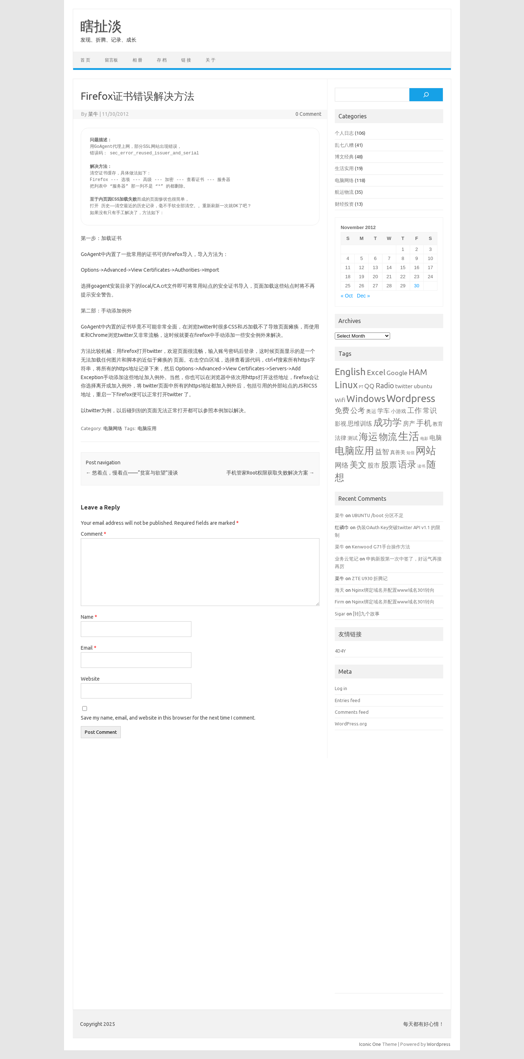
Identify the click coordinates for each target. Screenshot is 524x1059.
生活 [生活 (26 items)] (408, 436)
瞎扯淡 (101, 26)
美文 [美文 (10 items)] (358, 464)
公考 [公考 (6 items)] (357, 410)
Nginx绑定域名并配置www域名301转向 (393, 590)
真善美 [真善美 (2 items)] (397, 452)
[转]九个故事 (366, 613)
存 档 (162, 60)
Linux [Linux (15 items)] (346, 384)
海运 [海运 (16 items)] (368, 436)
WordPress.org (351, 723)
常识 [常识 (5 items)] (430, 410)
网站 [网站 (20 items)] (426, 450)
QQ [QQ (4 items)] (369, 385)
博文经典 (344, 156)
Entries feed (347, 700)
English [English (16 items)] (350, 371)
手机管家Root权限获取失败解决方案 (270, 473)
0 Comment (308, 114)
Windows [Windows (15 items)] (365, 398)
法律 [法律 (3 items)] (340, 437)
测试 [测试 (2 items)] (353, 438)
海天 (339, 590)
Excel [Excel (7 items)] (376, 372)
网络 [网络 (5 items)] (342, 465)
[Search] (426, 95)
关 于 (210, 60)
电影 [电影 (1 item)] (424, 438)
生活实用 (344, 168)
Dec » (363, 296)
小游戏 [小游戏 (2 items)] (398, 411)
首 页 (85, 60)
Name (89, 617)
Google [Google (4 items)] (397, 372)
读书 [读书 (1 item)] (421, 466)
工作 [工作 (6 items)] (414, 410)
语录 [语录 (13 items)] (407, 464)
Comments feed (352, 711)
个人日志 (344, 132)
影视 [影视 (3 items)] (340, 423)
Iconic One (370, 1044)
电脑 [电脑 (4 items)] (435, 437)
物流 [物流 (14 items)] (388, 437)
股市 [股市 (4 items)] (374, 465)
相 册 (137, 60)
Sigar (340, 613)
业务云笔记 (346, 558)
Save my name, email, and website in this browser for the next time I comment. (168, 718)
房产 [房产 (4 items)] (409, 423)
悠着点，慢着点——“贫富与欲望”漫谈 (132, 473)
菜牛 (93, 114)
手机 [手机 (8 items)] (424, 422)
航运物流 (344, 191)
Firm (339, 601)
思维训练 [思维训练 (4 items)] (360, 423)
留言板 (111, 60)
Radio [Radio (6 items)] (385, 386)
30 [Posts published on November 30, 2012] (416, 285)
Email (88, 648)
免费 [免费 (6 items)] (342, 410)
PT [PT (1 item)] (361, 387)
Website (90, 679)
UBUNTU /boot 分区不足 (378, 515)
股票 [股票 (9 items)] (389, 464)
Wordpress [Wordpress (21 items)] (410, 398)
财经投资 (344, 203)
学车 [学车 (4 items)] (383, 410)
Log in (341, 688)
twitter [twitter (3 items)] (404, 386)
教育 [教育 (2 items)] (438, 424)
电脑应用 (147, 428)
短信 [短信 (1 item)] (410, 452)
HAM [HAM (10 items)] (418, 372)
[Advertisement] (389, 867)
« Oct (347, 296)
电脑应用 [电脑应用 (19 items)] (354, 450)
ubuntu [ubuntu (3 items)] (423, 386)
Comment (93, 534)
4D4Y (340, 650)
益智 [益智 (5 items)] (382, 452)
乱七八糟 (344, 144)
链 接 (186, 60)
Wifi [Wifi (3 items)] (340, 400)
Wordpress (438, 1044)
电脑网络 (112, 428)
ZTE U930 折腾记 (370, 578)
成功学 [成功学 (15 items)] (387, 422)
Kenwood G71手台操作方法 (381, 546)
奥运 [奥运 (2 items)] (371, 411)
